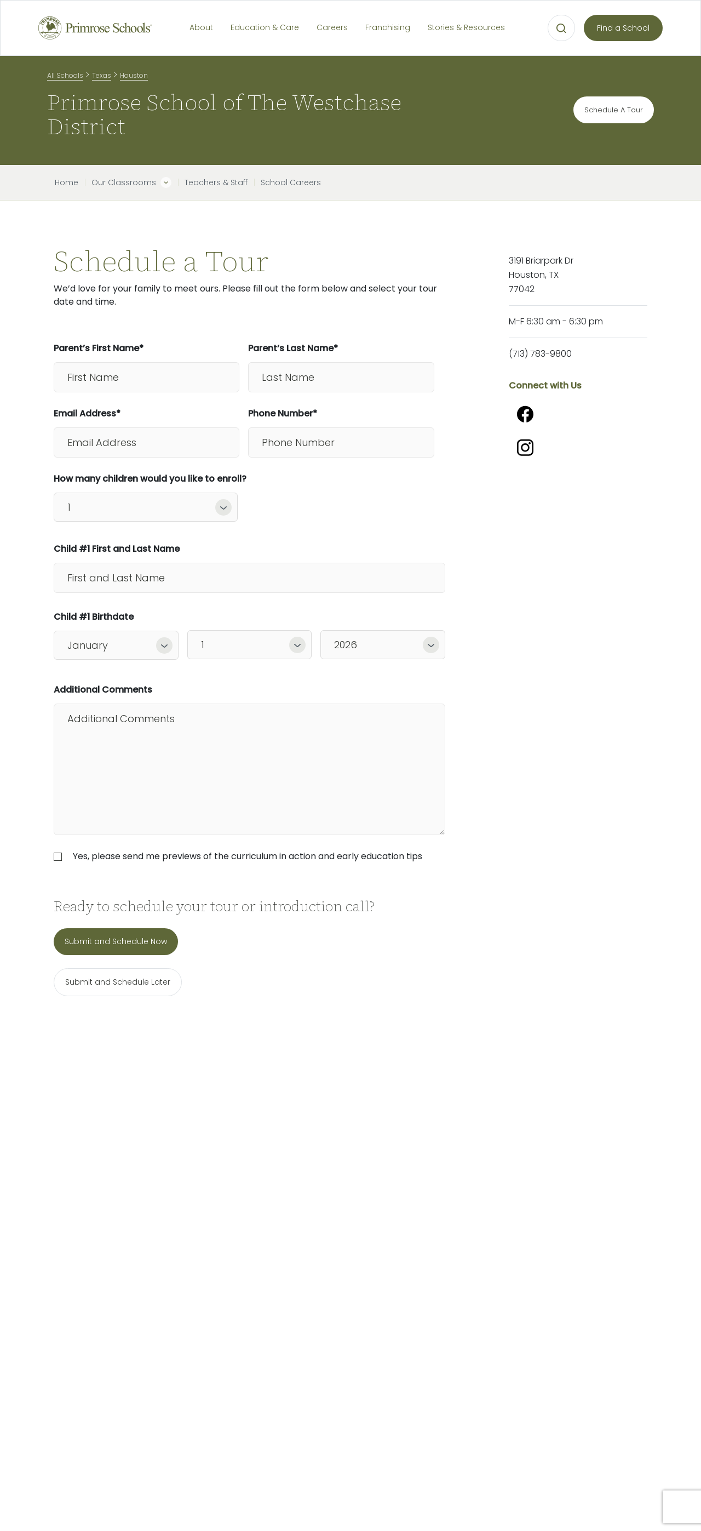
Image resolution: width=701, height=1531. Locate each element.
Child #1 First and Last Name (117, 548)
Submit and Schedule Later (117, 981)
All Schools (65, 75)
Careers (332, 27)
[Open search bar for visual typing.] (561, 28)
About (201, 27)
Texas (101, 75)
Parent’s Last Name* (293, 348)
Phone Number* (282, 413)
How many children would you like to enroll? (146, 478)
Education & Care (265, 27)
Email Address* (87, 413)
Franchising (387, 27)
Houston (134, 75)
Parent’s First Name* (98, 348)
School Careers (291, 182)
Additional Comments (103, 689)
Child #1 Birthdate (94, 616)
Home (66, 182)
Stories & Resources (466, 27)
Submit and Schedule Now (116, 941)
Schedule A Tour (613, 110)
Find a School (623, 27)
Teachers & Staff (216, 182)
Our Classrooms (123, 182)
